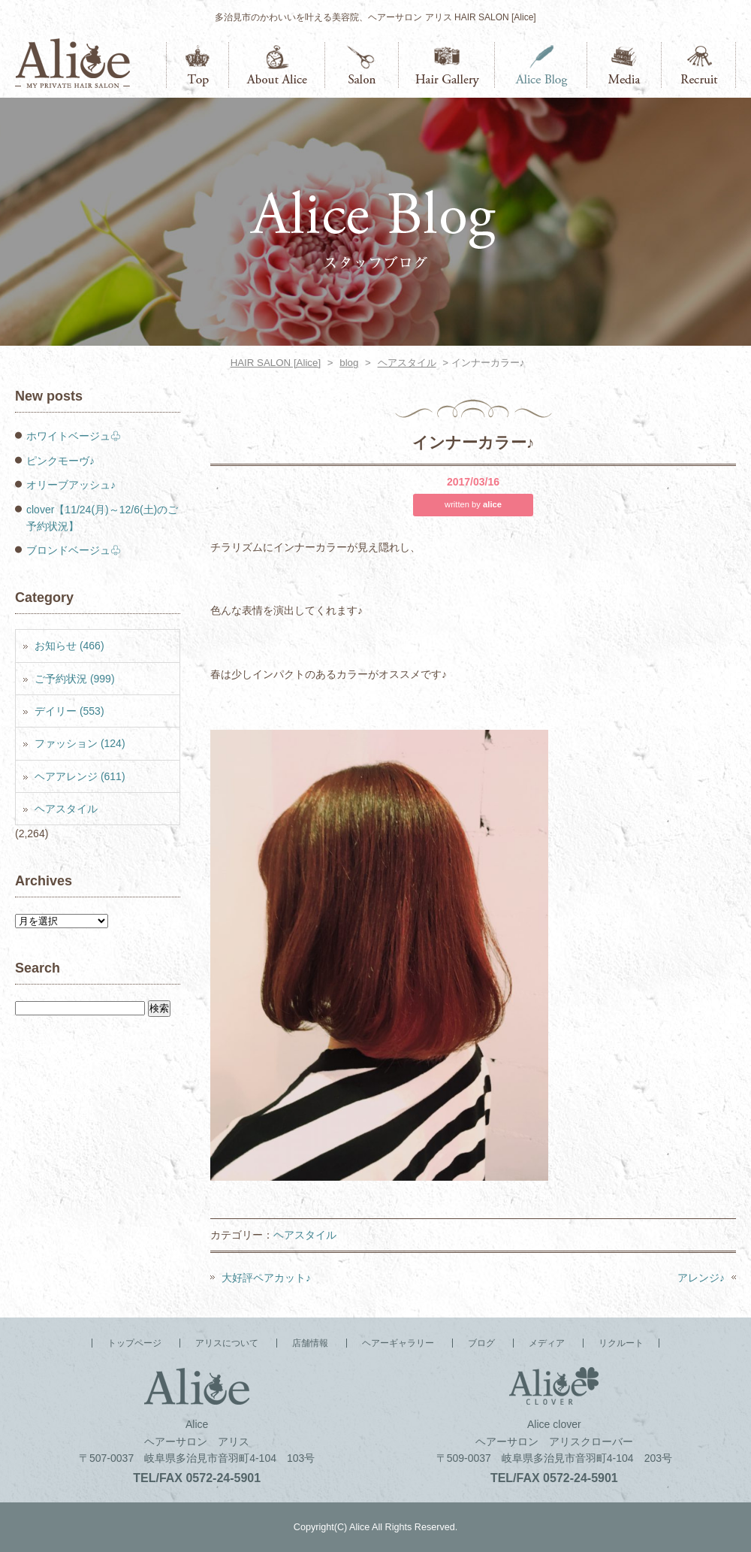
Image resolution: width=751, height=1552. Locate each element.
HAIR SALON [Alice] (276, 362)
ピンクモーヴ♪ (60, 461)
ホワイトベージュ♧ (73, 436)
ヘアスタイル (407, 362)
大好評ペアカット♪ (266, 1278)
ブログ (541, 65)
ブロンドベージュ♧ (73, 550)
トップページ (197, 65)
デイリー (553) (69, 711)
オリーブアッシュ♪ (71, 485)
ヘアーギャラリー (447, 65)
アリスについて (277, 65)
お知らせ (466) (69, 646)
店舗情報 (362, 65)
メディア (624, 65)
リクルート (699, 65)
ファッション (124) (80, 743)
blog (348, 362)
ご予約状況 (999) (75, 679)
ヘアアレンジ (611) (80, 776)
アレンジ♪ (701, 1278)
